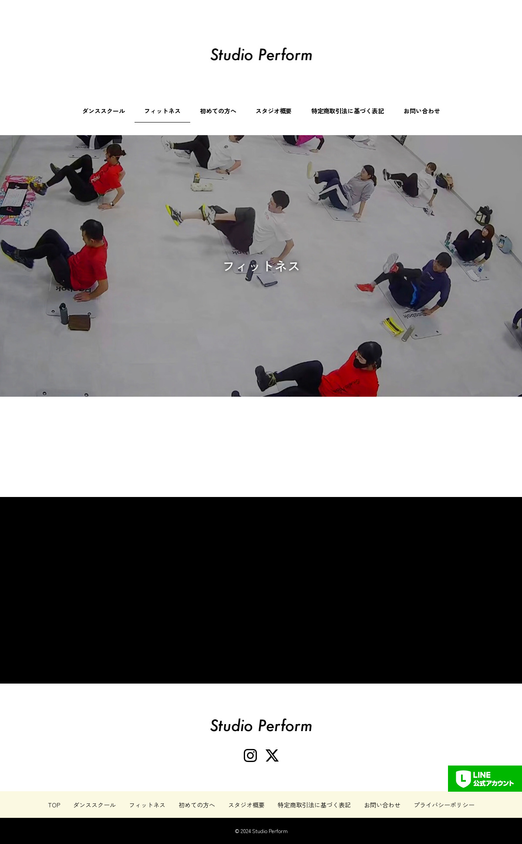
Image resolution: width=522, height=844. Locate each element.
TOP (54, 804)
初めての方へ (218, 110)
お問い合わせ (422, 110)
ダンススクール (103, 110)
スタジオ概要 (274, 110)
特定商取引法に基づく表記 (347, 110)
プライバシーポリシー (444, 804)
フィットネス (162, 110)
